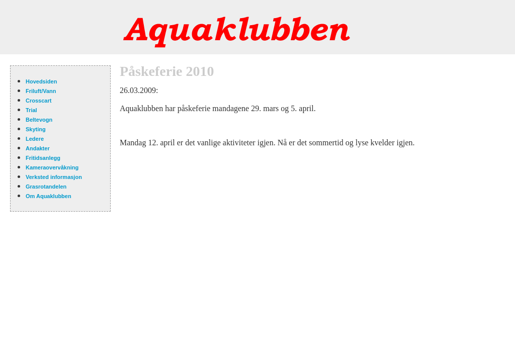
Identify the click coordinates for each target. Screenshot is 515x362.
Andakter (38, 148)
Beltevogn (39, 120)
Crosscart (38, 101)
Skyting (36, 129)
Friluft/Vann (41, 91)
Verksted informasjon (54, 177)
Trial (31, 110)
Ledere (35, 139)
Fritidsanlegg (43, 158)
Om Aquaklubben (48, 196)
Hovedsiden (41, 81)
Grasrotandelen (46, 187)
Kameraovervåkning (52, 167)
